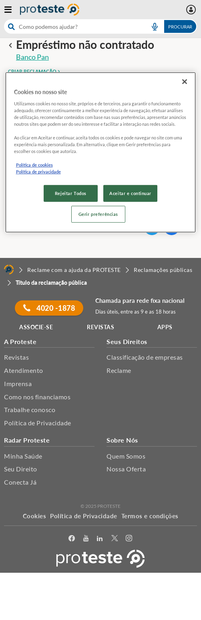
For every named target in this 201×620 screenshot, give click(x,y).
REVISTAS (100, 327)
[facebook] (71, 538)
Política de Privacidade (37, 423)
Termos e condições (150, 515)
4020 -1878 (49, 308)
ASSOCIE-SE (36, 327)
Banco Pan (32, 56)
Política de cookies (34, 164)
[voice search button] (154, 26)
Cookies (34, 515)
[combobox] (100, 26)
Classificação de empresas (145, 357)
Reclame (119, 370)
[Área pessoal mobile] (192, 10)
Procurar (180, 26)
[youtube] (86, 538)
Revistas (16, 357)
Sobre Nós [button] (122, 440)
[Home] (9, 269)
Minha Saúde (23, 456)
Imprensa (18, 383)
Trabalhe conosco (29, 409)
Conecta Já (20, 482)
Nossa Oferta (126, 469)
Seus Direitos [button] (127, 341)
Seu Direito (20, 469)
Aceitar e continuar (130, 193)
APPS (165, 327)
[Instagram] (129, 538)
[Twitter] (114, 538)
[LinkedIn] (99, 538)
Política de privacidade (38, 171)
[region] (100, 152)
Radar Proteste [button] (27, 440)
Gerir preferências (98, 214)
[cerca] (73, 26)
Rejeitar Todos (70, 193)
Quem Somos (126, 456)
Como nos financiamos (37, 397)
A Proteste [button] (20, 341)
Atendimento (23, 370)
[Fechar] (184, 82)
